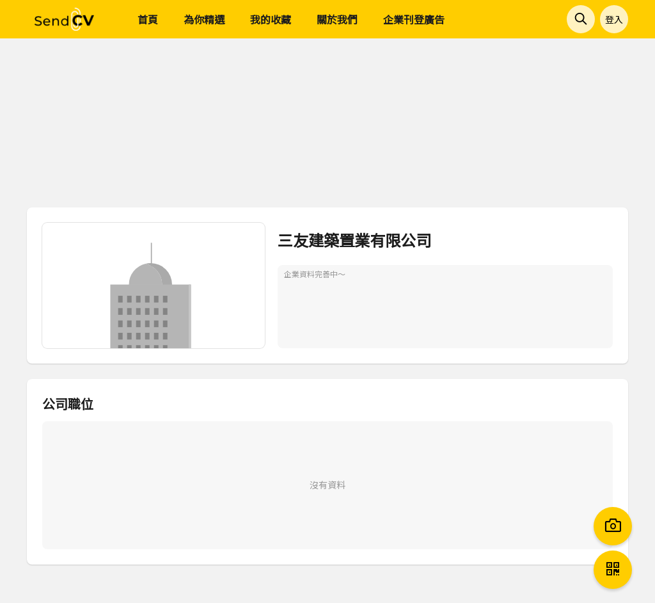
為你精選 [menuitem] (204, 19)
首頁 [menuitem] (148, 19)
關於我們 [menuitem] (337, 19)
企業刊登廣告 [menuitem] (414, 19)
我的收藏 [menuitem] (270, 19)
